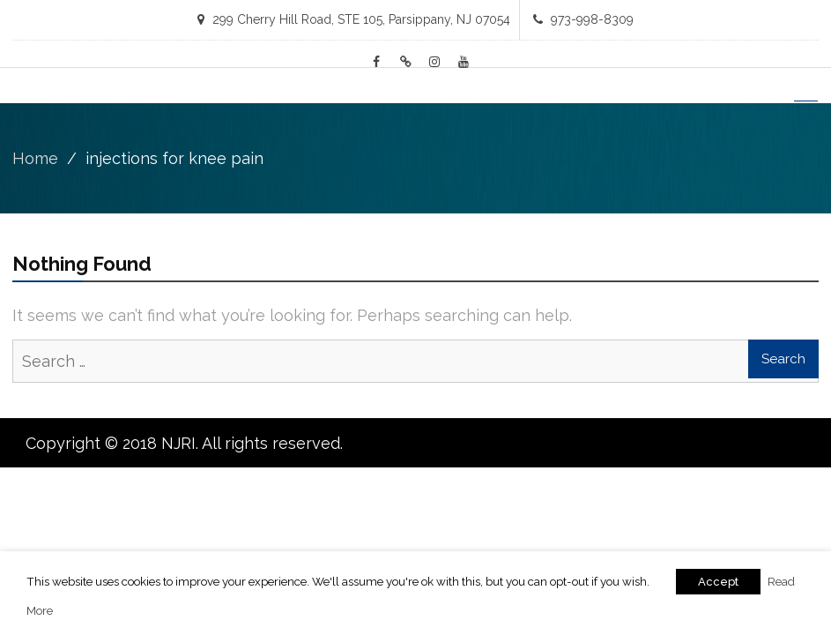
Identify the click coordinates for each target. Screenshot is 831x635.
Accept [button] (718, 581)
